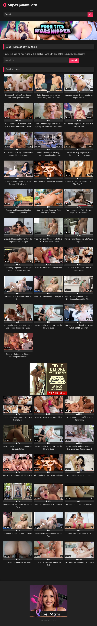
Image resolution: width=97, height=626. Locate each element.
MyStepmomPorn (20, 5)
